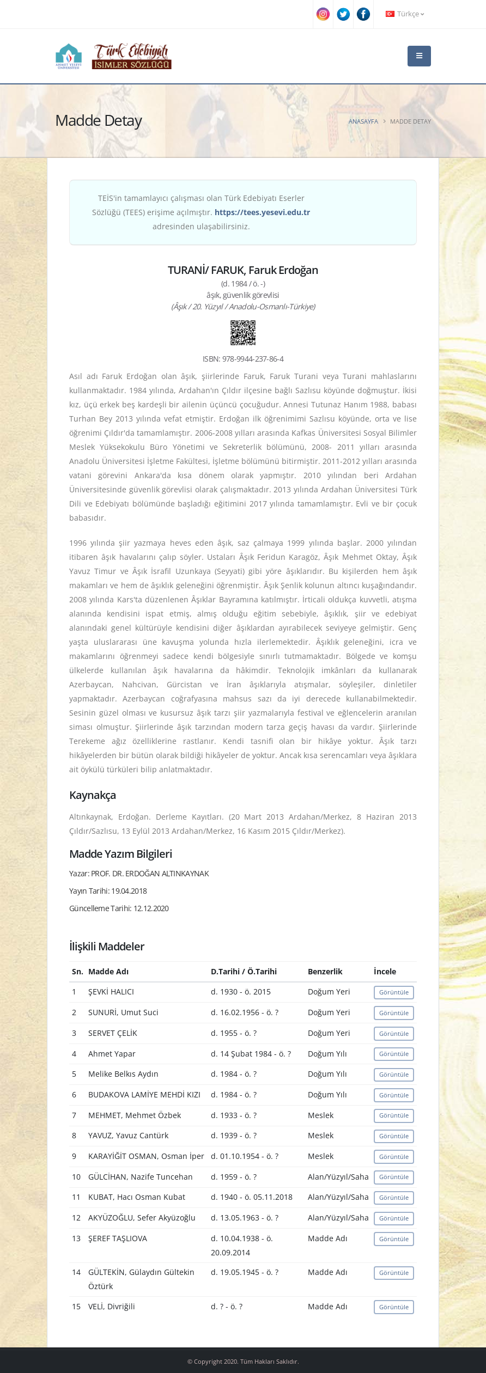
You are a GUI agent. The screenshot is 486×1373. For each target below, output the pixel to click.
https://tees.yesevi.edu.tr (262, 212)
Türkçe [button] (405, 14)
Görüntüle (394, 992)
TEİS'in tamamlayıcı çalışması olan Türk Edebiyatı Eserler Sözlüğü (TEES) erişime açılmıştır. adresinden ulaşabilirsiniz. (201, 212)
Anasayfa (363, 121)
